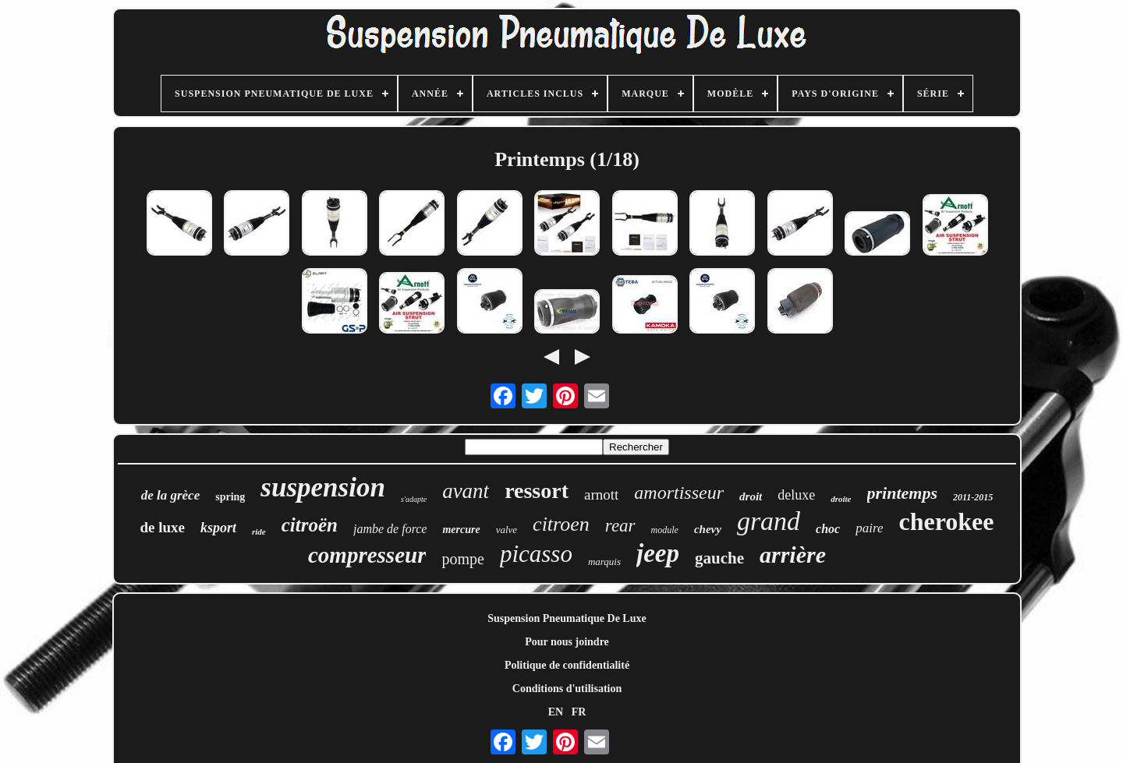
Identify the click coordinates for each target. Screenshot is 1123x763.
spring (230, 497)
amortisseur (679, 492)
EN (555, 712)
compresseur (367, 554)
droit (750, 496)
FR (579, 712)
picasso (536, 553)
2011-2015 (973, 497)
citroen (561, 524)
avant (465, 491)
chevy (707, 529)
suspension (322, 487)
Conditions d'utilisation (567, 688)
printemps (902, 493)
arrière (793, 554)
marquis (604, 561)
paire (869, 528)
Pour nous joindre (567, 642)
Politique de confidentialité (567, 665)
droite (841, 498)
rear (620, 525)
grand (768, 521)
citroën (310, 524)
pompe (462, 558)
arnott (601, 494)
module (664, 530)
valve (506, 529)
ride (259, 531)
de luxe (162, 527)
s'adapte (414, 499)
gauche (719, 558)
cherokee (946, 521)
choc (828, 528)
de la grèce (170, 495)
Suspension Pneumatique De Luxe (566, 618)
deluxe (796, 495)
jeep (657, 553)
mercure (461, 529)
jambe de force (390, 528)
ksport (218, 527)
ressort (537, 491)
